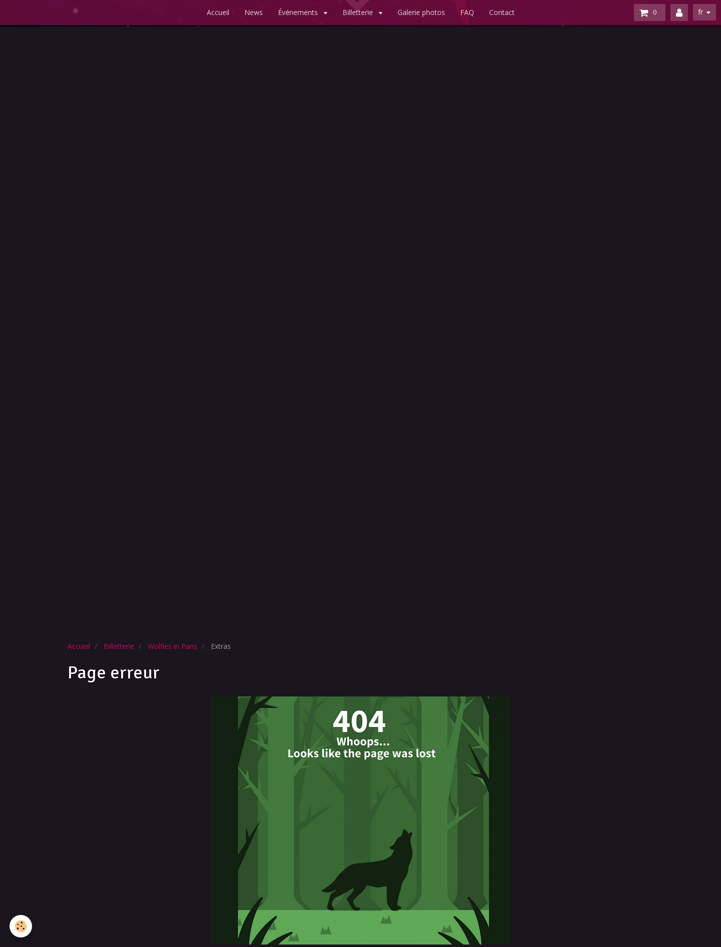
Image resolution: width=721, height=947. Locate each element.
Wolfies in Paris (172, 646)
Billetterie (358, 12)
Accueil (218, 12)
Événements (299, 12)
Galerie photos (421, 12)
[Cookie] (21, 926)
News (253, 12)
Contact (502, 12)
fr (700, 12)
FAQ (467, 12)
